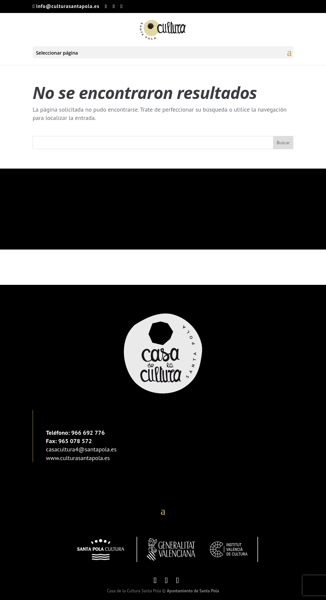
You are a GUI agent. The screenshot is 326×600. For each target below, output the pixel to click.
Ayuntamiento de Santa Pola (193, 591)
